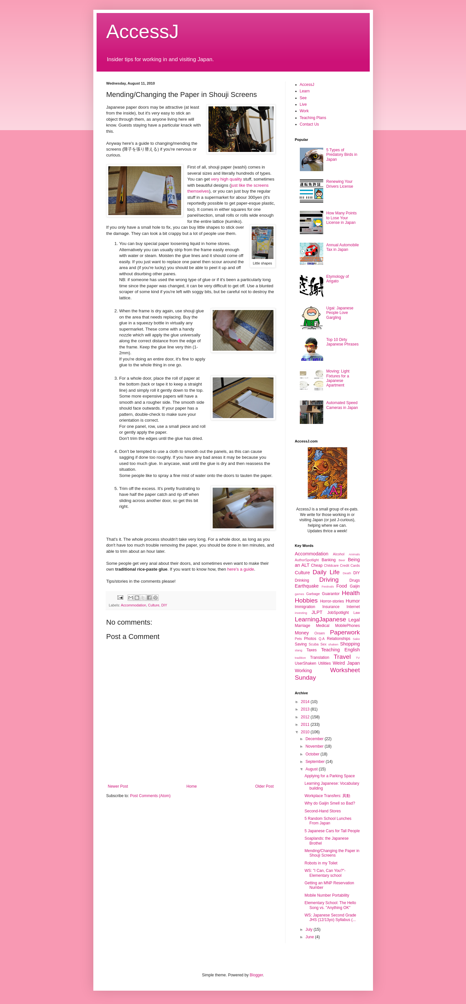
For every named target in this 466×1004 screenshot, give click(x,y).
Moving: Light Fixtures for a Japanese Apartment (337, 378)
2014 (306, 701)
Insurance (331, 606)
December (315, 739)
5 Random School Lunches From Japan (327, 820)
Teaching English (340, 649)
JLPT (317, 612)
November (315, 746)
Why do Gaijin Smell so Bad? (329, 803)
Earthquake (307, 586)
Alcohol (338, 554)
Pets (298, 639)
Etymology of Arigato (337, 278)
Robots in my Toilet (320, 863)
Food (341, 586)
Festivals (328, 586)
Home (191, 786)
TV (358, 657)
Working (303, 670)
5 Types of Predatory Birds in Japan (341, 155)
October (312, 754)
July (309, 929)
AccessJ (142, 31)
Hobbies (306, 600)
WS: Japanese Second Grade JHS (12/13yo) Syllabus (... (330, 917)
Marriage (302, 625)
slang (298, 650)
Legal (354, 619)
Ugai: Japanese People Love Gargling (339, 313)
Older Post (264, 786)
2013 (306, 709)
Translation (319, 657)
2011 (306, 724)
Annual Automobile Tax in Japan (342, 247)
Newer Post (118, 786)
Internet (353, 606)
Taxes (311, 650)
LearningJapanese (320, 619)
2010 (306, 732)
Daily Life (326, 572)
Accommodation (133, 605)
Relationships (338, 638)
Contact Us (309, 124)
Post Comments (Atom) (150, 796)
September (315, 761)
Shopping (350, 643)
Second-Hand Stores (322, 811)
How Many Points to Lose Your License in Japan (341, 218)
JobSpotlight (338, 612)
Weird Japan (346, 663)
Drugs (354, 580)
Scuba (314, 644)
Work (304, 111)
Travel (342, 656)
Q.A (322, 639)
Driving (329, 579)
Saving (301, 644)
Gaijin (355, 586)
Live (303, 104)
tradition (300, 657)
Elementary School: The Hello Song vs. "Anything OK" (330, 905)
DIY (164, 605)
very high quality (226, 179)
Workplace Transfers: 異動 (327, 796)
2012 (306, 717)
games (299, 594)
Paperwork (345, 632)
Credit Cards (350, 565)
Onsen (319, 633)
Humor (353, 601)
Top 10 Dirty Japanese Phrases (342, 341)
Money (302, 632)
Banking (329, 560)
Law (356, 613)
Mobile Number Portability (326, 895)
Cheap (316, 565)
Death (347, 573)
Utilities (324, 663)
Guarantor (331, 593)
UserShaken (305, 663)
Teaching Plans (313, 117)
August (312, 769)
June (310, 937)
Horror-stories (332, 601)
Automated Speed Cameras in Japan (342, 405)
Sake (356, 639)
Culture (153, 605)
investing (301, 613)
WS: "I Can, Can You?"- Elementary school (324, 872)
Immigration (305, 606)
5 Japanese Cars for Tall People (332, 831)
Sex (323, 644)
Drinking (302, 580)
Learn (305, 91)
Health (351, 593)
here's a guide (240, 569)
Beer (342, 560)
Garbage (313, 594)
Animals (354, 554)
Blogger (256, 975)
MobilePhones (347, 625)
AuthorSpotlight (307, 560)
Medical (322, 625)
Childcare (331, 565)
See (303, 98)
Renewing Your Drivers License (339, 183)
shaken (333, 644)
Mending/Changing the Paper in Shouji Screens (331, 853)
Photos (310, 638)
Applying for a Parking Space (329, 776)
